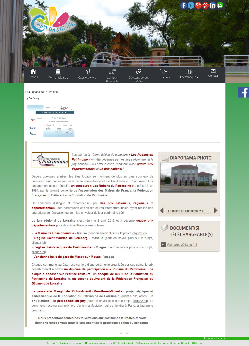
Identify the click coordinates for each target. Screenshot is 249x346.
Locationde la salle (112, 79)
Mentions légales (214, 338)
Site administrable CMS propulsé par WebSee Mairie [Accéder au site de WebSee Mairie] (143, 343)
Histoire (163, 77)
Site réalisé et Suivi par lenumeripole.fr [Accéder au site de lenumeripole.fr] (64, 343)
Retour (124, 333)
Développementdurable (139, 79)
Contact (213, 75)
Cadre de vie (86, 77)
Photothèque (188, 77)
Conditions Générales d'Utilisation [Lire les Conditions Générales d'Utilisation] (186, 343)
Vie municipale (57, 77)
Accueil (33, 77)
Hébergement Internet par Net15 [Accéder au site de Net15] (100, 343)
